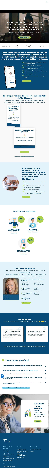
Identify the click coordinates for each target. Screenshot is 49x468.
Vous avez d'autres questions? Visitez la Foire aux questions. (17, 387)
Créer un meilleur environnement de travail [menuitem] (21, 455)
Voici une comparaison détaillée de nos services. (24, 152)
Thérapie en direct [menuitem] (6, 455)
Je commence (27, 77)
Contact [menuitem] (32, 451)
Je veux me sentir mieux (24, 33)
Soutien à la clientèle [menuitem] (20, 457)
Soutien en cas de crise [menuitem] (7, 460)
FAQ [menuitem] (17, 459)
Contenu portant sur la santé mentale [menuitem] (22, 451)
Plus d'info (38, 421)
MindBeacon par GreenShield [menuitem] (35, 448)
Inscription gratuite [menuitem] (6, 450)
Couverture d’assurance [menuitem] (21, 448)
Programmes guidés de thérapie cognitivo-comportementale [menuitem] (9, 453)
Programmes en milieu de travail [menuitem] (9, 466)
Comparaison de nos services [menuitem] (8, 458)
